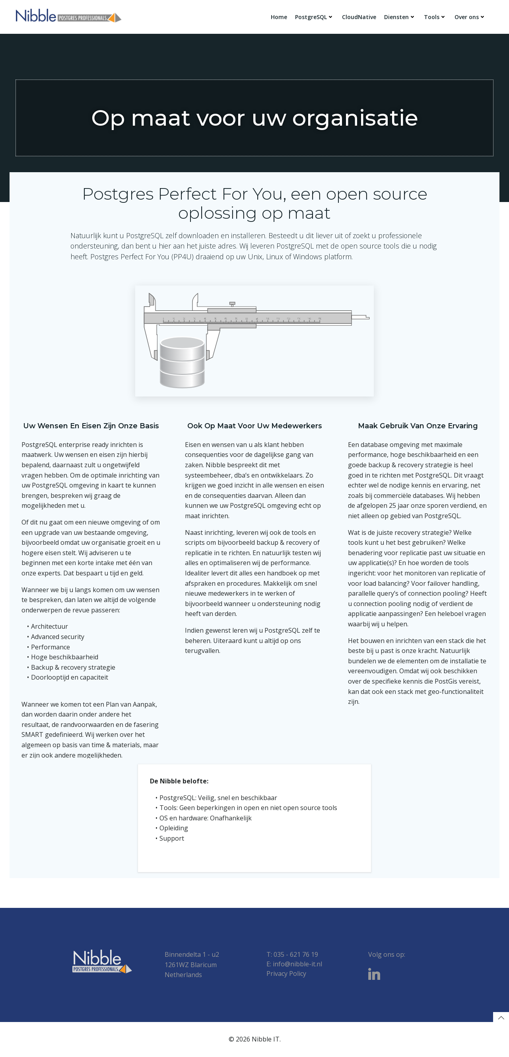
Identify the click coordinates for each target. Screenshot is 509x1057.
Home (279, 17)
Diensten (400, 17)
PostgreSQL (314, 17)
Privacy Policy (286, 973)
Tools (435, 17)
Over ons (470, 17)
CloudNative (359, 17)
